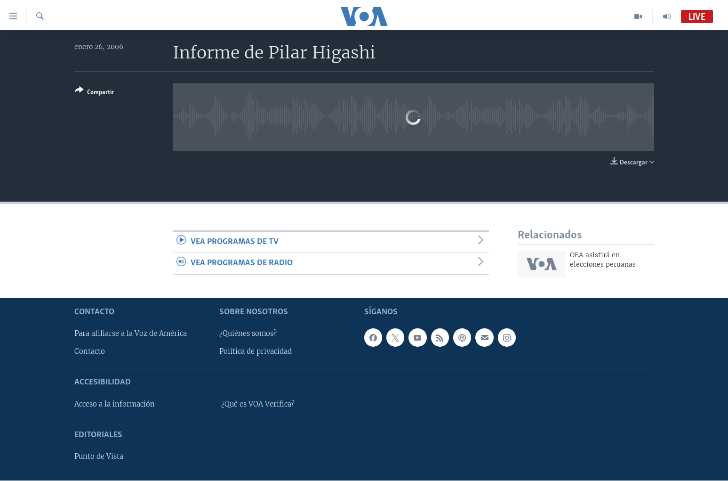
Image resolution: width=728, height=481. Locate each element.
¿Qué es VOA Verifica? (258, 404)
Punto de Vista (98, 456)
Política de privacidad (255, 352)
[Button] (94, 93)
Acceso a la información (114, 404)
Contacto (89, 352)
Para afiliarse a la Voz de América (130, 334)
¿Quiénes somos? (248, 334)
